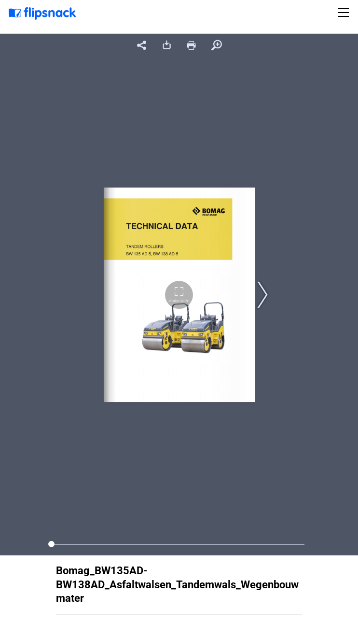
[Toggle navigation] (345, 12)
